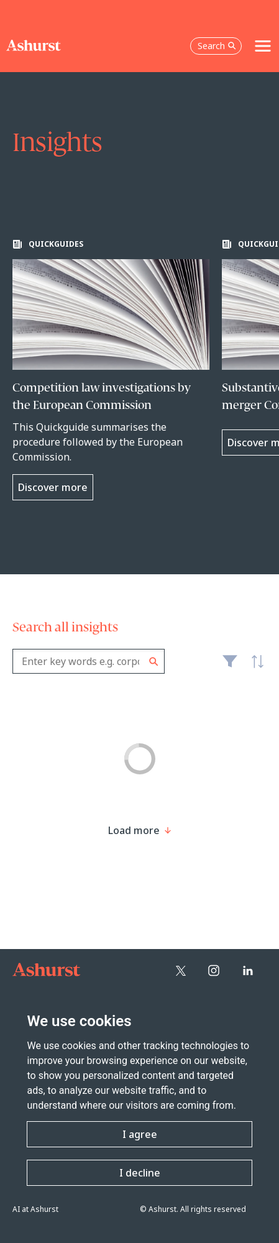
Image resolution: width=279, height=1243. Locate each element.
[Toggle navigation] (263, 46)
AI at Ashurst (35, 1209)
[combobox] (88, 661)
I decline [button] (139, 1173)
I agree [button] (139, 1134)
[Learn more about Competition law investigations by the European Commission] (111, 369)
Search (154, 661)
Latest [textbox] (254, 668)
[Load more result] (134, 830)
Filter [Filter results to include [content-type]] (229, 666)
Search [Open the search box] (217, 46)
